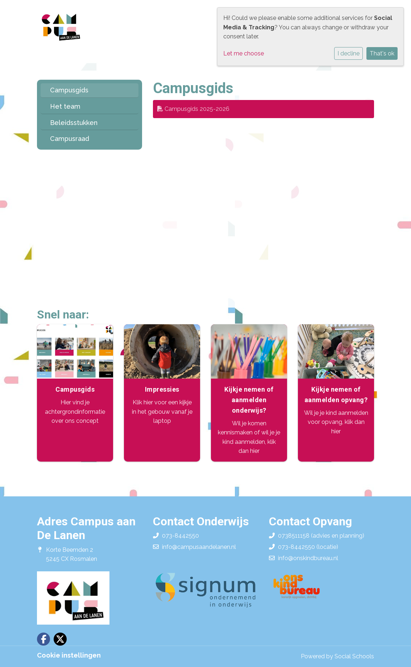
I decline (348, 53)
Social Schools (354, 656)
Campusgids (69, 90)
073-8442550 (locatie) (308, 546)
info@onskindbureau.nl (308, 558)
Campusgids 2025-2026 (193, 108)
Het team (65, 106)
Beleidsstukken (73, 122)
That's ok (382, 53)
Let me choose (243, 53)
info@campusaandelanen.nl (199, 546)
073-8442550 (180, 535)
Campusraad (69, 138)
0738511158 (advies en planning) (321, 535)
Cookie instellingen (69, 655)
